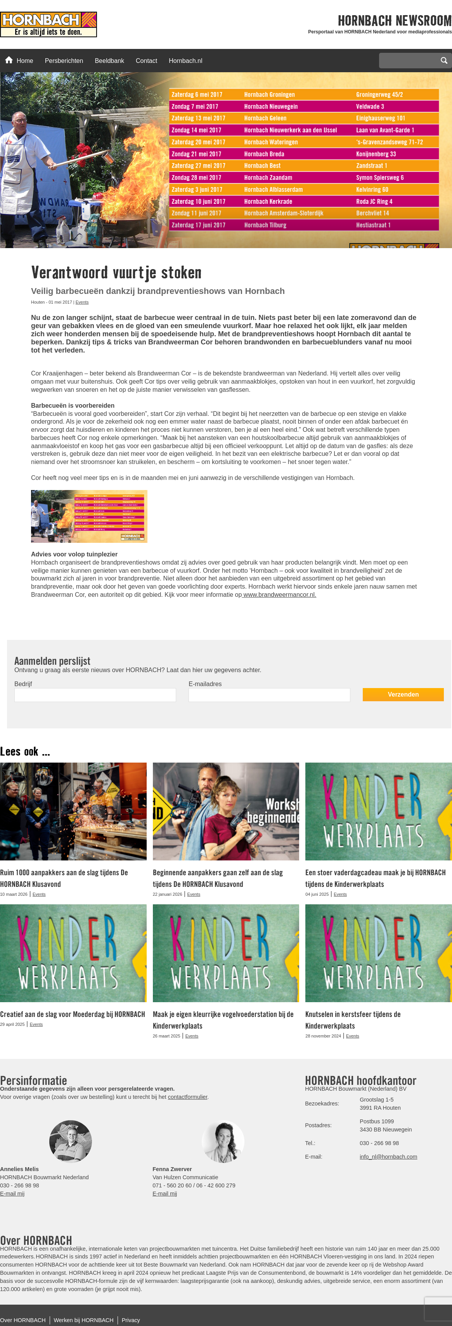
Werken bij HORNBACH (84, 1320)
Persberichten (64, 60)
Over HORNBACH (23, 1320)
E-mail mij (12, 1193)
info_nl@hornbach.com (388, 1157)
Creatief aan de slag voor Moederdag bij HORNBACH (72, 1014)
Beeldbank (109, 60)
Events (82, 302)
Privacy (131, 1320)
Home (19, 60)
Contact (146, 60)
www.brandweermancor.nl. (279, 594)
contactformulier (188, 1097)
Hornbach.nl (185, 60)
